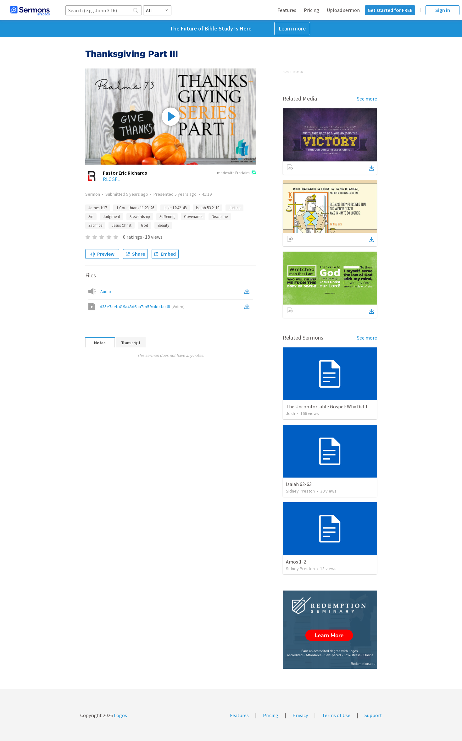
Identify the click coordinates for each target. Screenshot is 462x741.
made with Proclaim (236, 173)
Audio (105, 291)
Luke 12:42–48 (175, 207)
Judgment (111, 216)
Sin (90, 216)
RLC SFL (111, 179)
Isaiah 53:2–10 (207, 207)
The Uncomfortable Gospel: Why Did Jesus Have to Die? (345, 406)
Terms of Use (336, 715)
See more (367, 98)
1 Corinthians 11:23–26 (135, 207)
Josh (290, 413)
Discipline (220, 216)
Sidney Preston (300, 491)
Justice (234, 207)
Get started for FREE (390, 10)
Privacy (300, 715)
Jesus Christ (121, 225)
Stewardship (140, 216)
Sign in (442, 10)
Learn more (292, 28)
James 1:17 (97, 207)
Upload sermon (343, 10)
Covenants (193, 216)
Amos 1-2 (296, 561)
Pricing (311, 10)
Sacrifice (95, 225)
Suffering (167, 216)
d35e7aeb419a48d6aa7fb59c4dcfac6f (142, 306)
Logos (120, 715)
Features (286, 10)
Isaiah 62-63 (299, 484)
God (144, 225)
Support (373, 715)
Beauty (163, 225)
